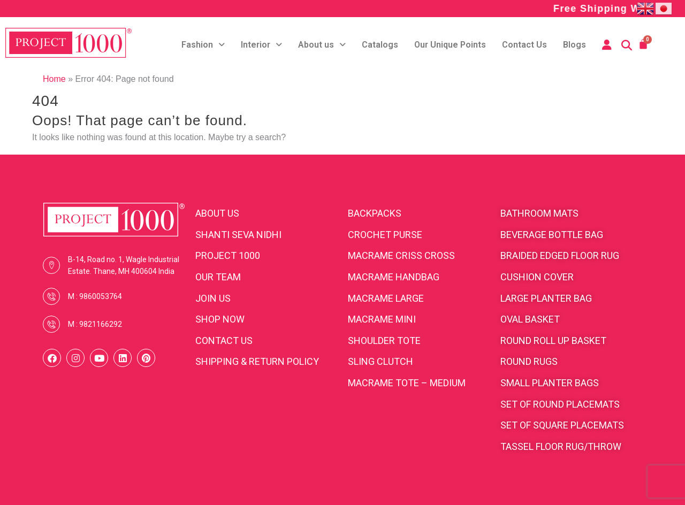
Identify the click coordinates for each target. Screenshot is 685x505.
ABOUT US (217, 213)
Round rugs (529, 361)
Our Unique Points (450, 45)
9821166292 (100, 324)
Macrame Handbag (393, 276)
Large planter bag (546, 298)
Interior (261, 45)
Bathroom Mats (539, 213)
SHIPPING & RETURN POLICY (257, 361)
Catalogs (380, 45)
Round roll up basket (553, 340)
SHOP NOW (220, 319)
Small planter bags (549, 382)
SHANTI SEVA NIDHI (238, 234)
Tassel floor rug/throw (560, 446)
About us (322, 45)
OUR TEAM (218, 276)
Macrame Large (386, 298)
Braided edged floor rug (559, 255)
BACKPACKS (374, 213)
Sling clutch (380, 361)
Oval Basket (530, 319)
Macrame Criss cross (401, 255)
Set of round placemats (560, 404)
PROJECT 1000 (227, 255)
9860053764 (100, 296)
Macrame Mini (382, 319)
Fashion (203, 45)
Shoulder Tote (384, 340)
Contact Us (524, 45)
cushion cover (537, 276)
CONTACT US (224, 340)
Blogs (574, 45)
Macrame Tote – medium (407, 382)
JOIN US (213, 298)
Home (54, 78)
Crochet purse (385, 234)
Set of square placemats (562, 425)
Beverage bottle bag (551, 234)
